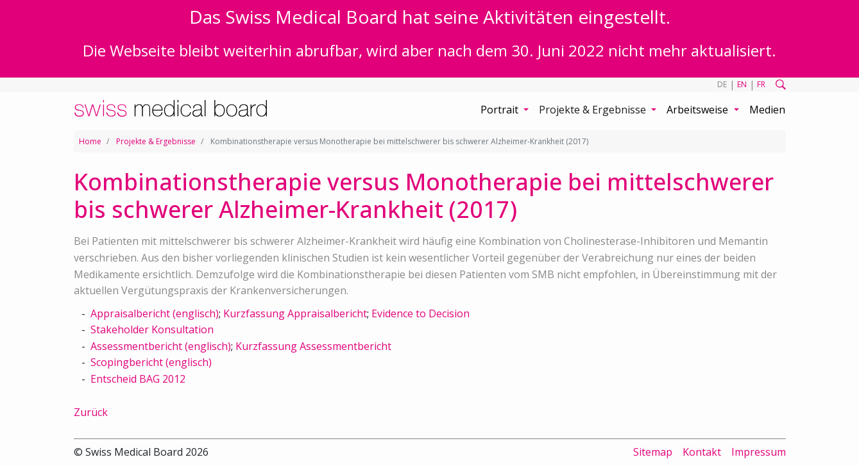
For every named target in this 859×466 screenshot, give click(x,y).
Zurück (91, 412)
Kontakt (702, 452)
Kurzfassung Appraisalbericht (295, 313)
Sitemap (652, 452)
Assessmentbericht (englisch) (160, 346)
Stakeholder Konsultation (152, 329)
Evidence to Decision (420, 313)
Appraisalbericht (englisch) (154, 313)
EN (742, 84)
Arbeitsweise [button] (699, 110)
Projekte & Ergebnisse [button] (594, 110)
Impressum (758, 452)
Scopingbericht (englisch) (151, 362)
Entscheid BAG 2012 (137, 379)
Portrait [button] (501, 110)
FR (761, 84)
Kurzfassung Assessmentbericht (313, 346)
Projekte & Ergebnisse (156, 141)
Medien (767, 110)
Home (90, 141)
